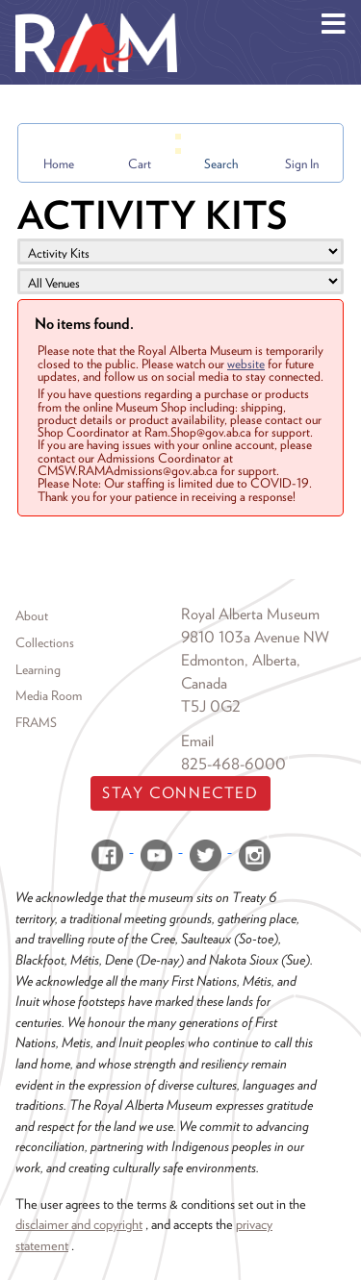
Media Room (48, 695)
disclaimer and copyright (78, 1224)
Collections (44, 642)
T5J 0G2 (211, 706)
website (246, 363)
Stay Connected (180, 793)
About (31, 615)
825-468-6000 (233, 764)
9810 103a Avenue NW (255, 637)
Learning (38, 669)
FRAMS (36, 722)
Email (197, 741)
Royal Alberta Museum (250, 614)
